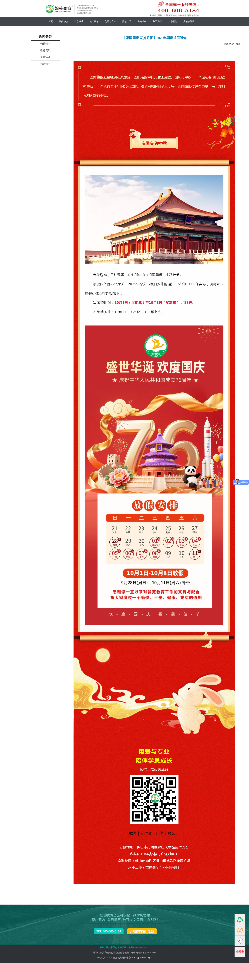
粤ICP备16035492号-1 (141, 957)
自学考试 (78, 21)
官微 (240, 919)
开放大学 (126, 21)
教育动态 (45, 63)
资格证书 (142, 21)
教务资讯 (45, 50)
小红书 (240, 952)
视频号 (240, 930)
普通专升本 (110, 21)
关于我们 (157, 21)
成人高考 (94, 21)
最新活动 (45, 57)
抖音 (240, 941)
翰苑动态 (45, 43)
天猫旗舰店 (188, 21)
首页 (50, 21)
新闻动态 (63, 21)
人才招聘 (172, 21)
